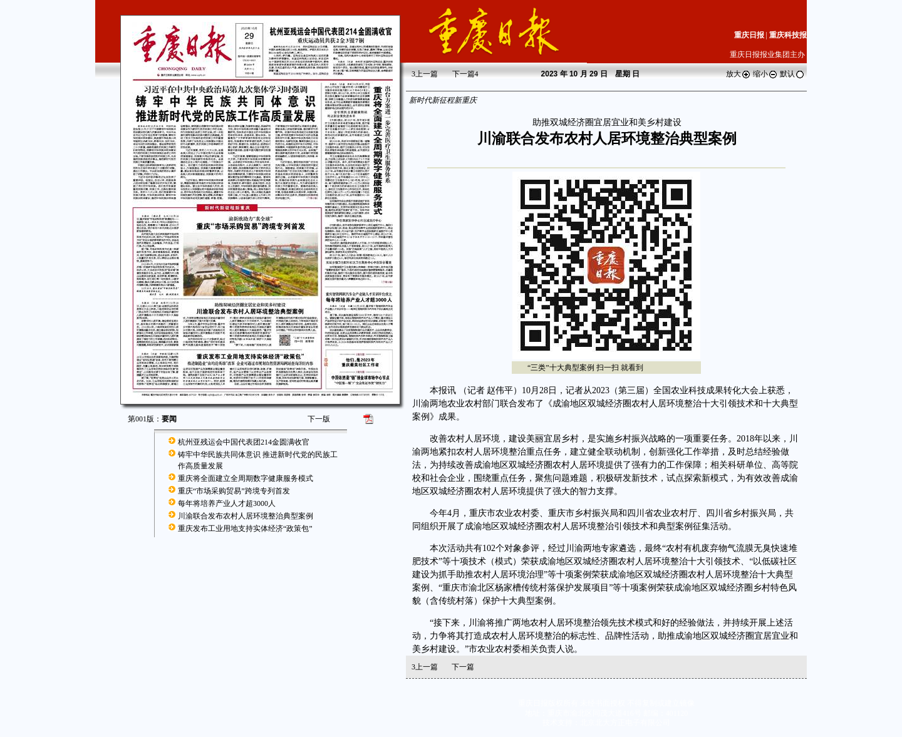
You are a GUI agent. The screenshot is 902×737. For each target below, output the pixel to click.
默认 (792, 74)
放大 (738, 74)
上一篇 (425, 74)
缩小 (765, 74)
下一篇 (465, 74)
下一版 (319, 419)
